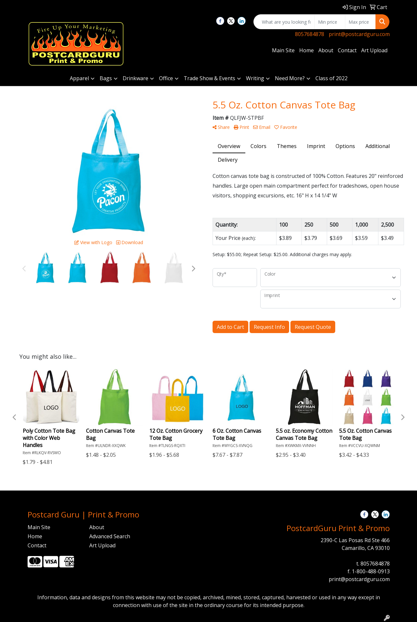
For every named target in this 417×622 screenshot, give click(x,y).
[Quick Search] (284, 21)
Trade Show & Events (209, 78)
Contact (347, 50)
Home (306, 50)
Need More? (290, 78)
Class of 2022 (331, 78)
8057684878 (309, 34)
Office (166, 78)
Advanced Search (109, 536)
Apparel (79, 78)
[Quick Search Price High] (360, 21)
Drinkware (135, 78)
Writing (255, 78)
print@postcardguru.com (359, 34)
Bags (106, 78)
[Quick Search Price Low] (329, 21)
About (325, 50)
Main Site (283, 50)
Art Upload (374, 50)
